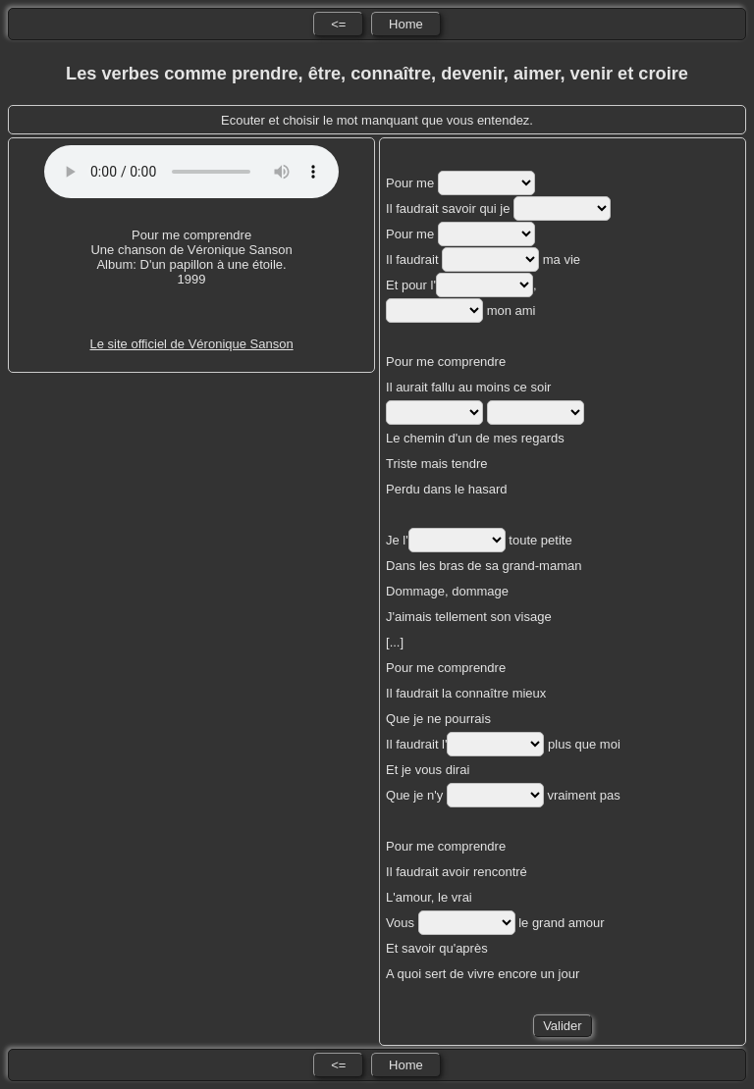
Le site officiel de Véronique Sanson (191, 344)
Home (406, 24)
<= (338, 24)
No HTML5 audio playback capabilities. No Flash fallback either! (191, 171)
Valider (563, 1025)
